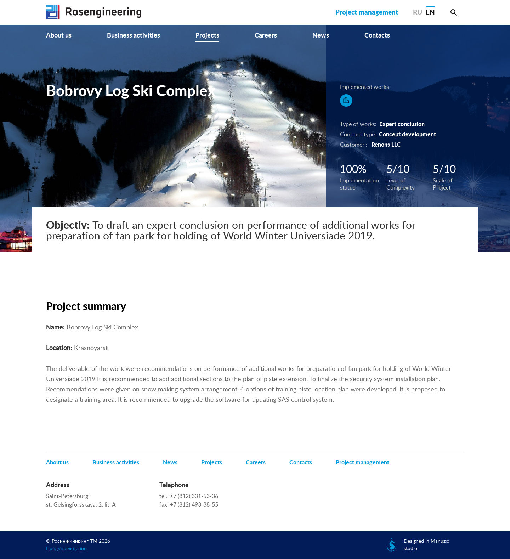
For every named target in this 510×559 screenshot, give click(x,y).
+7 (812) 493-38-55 (194, 505)
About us (59, 36)
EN (430, 12)
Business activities (133, 36)
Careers (266, 36)
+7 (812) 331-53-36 (194, 496)
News (320, 36)
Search (453, 12)
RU (417, 12)
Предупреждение (66, 548)
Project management (366, 12)
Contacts (377, 36)
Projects (207, 36)
